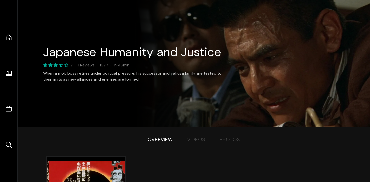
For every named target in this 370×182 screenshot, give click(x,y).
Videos (196, 139)
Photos (230, 139)
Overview (160, 139)
